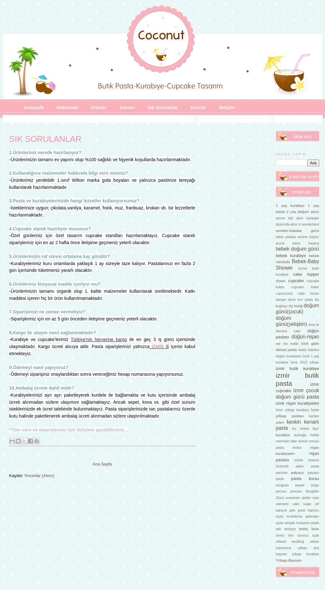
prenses (296, 491)
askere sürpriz (308, 237)
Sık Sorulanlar (163, 107)
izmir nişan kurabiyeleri (297, 403)
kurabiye (283, 435)
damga (281, 299)
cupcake (296, 280)
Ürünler (99, 107)
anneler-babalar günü (297, 230)
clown (281, 281)
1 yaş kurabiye (290, 205)
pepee (299, 485)
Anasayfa (34, 107)
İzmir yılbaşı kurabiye (292, 410)
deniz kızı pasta (300, 299)
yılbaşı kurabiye (305, 554)
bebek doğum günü (297, 249)
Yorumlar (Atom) (39, 475)
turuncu (303, 535)
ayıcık (280, 243)
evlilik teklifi (299, 344)
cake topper (306, 274)
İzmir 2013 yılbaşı (304, 362)
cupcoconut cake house (297, 293)
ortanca (313, 460)
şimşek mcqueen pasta (302, 523)
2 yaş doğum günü (303, 211)
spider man (310, 498)
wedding (298, 541)
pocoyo (281, 491)
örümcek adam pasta (297, 466)
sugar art (311, 504)
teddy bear (309, 529)
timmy (280, 535)
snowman (293, 498)
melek (314, 435)
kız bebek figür (305, 428)
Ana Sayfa (102, 464)
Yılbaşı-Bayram (289, 560)
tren (291, 535)
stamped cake (288, 504)
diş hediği (296, 306)
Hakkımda (67, 107)
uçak (315, 535)
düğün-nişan (305, 336)
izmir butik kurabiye (297, 368)
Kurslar (198, 107)
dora (311, 325)
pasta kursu (305, 478)
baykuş (314, 243)
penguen (282, 485)
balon (296, 243)
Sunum (127, 107)
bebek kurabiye (291, 255)
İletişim (227, 107)
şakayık (281, 510)
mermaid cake (286, 441)
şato (292, 510)
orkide (298, 460)
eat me (282, 344)
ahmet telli (284, 218)
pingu (315, 485)
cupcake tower (305, 287)
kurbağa (300, 435)
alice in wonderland (304, 224)
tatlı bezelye (286, 529)
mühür (297, 447)
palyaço (297, 472)
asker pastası (286, 237)
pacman (282, 473)
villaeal (281, 541)
